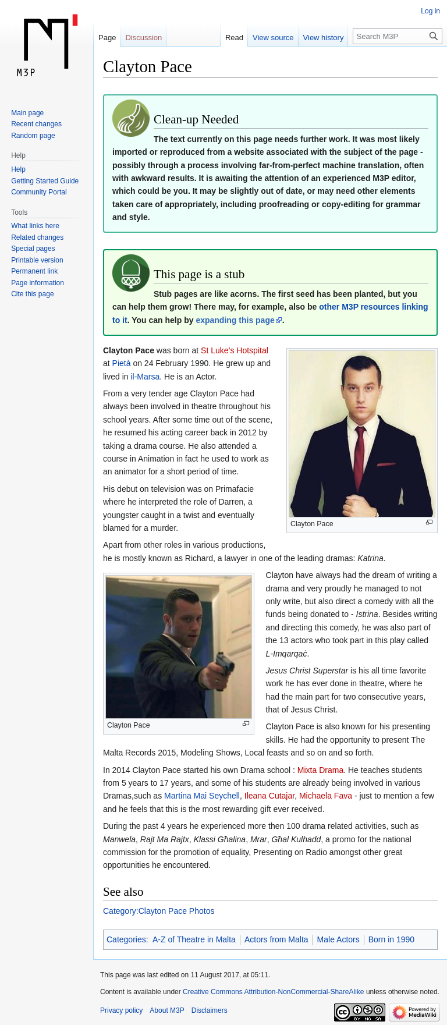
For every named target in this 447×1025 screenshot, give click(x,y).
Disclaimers (209, 1010)
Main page (27, 113)
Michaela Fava (325, 795)
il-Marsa (144, 376)
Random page (33, 136)
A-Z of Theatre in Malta (194, 939)
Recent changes (36, 124)
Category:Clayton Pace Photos (158, 911)
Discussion (143, 37)
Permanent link (34, 271)
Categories (126, 939)
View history (323, 37)
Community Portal (38, 192)
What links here (35, 226)
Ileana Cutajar (269, 795)
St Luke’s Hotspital (234, 350)
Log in (430, 11)
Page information (37, 283)
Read (234, 37)
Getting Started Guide (45, 181)
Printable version (37, 260)
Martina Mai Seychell (202, 795)
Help (18, 169)
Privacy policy (121, 1010)
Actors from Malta (276, 939)
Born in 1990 (391, 939)
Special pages (33, 248)
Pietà (121, 363)
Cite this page (32, 294)
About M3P (167, 1010)
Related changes (37, 237)
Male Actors (338, 939)
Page (107, 37)
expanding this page (235, 320)
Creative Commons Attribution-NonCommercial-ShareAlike (273, 992)
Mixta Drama (320, 770)
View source (273, 37)
